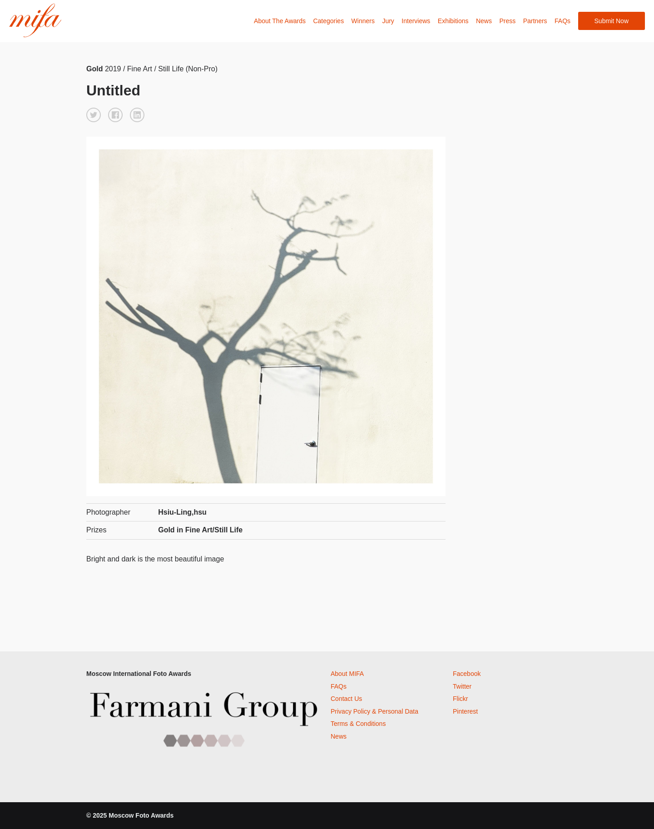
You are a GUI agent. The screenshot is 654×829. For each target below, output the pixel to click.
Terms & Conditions (358, 723)
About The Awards (280, 21)
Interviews (415, 21)
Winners (363, 21)
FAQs (562, 21)
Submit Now (612, 21)
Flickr (460, 698)
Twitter (462, 686)
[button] (93, 115)
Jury (388, 21)
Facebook (467, 673)
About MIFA (347, 673)
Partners (535, 21)
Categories (328, 21)
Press (507, 21)
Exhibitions (453, 21)
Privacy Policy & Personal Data (374, 711)
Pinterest (465, 711)
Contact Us (346, 698)
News (484, 21)
